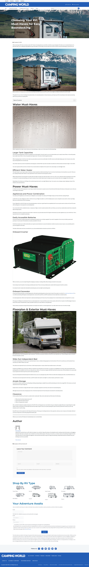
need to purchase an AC (69, 293)
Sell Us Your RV (31, 555)
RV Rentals (37, 555)
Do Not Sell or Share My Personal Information (65, 564)
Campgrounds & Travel (24, 8)
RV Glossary (40, 564)
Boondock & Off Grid (18, 443)
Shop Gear (13, 1)
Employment (48, 555)
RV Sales (60, 555)
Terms (26, 529)
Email (14, 510)
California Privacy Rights (53, 564)
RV (5, 8)
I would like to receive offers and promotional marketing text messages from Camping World (32, 525)
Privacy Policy (46, 564)
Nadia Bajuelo (18, 430)
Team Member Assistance (28, 560)
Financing (43, 555)
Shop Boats (25, 1)
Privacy (29, 529)
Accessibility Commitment (15, 560)
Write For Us (38, 560)
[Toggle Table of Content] (74, 100)
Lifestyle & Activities (13, 8)
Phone (14, 520)
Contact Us (4, 560)
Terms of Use (86, 564)
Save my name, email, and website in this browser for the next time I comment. (34, 469)
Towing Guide (55, 555)
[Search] (79, 8)
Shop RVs (7, 1)
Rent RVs (19, 1)
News (37, 8)
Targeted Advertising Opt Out (78, 564)
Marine (32, 8)
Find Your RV (24, 443)
